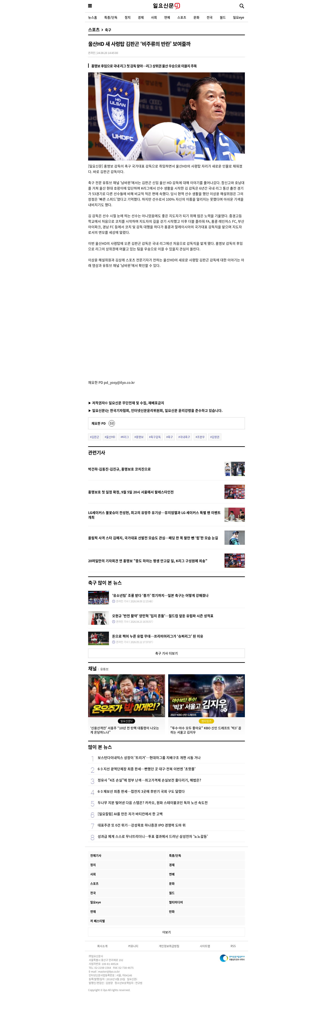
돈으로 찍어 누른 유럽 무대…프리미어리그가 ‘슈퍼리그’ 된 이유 (157, 636)
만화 (172, 911)
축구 (108, 29)
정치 (128, 17)
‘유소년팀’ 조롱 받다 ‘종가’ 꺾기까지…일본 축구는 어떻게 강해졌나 (160, 595)
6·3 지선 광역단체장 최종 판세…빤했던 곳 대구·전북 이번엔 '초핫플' (147, 768)
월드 (223, 17)
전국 (210, 17)
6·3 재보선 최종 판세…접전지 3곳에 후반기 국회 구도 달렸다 (141, 791)
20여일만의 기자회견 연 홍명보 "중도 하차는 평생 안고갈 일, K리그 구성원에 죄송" (147, 560)
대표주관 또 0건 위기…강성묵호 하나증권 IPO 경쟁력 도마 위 (142, 825)
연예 (167, 17)
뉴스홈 (92, 17)
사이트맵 (205, 946)
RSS (233, 946)
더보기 (166, 932)
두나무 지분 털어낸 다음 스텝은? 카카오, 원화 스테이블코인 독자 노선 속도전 (153, 802)
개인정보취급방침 (169, 946)
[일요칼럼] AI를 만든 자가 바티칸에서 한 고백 (130, 813)
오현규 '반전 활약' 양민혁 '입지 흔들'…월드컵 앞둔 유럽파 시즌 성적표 (162, 615)
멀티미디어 (176, 902)
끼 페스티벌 (97, 921)
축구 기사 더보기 (166, 653)
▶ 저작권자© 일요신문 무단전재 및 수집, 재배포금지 (126, 402)
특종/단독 (110, 17)
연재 (93, 911)
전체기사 (95, 855)
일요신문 (166, 6)
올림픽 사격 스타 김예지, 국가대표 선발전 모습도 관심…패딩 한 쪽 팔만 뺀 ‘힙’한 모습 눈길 (153, 537)
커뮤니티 (133, 946)
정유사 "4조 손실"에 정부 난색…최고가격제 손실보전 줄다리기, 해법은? (149, 780)
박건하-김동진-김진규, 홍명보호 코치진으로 (119, 469)
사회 (154, 17)
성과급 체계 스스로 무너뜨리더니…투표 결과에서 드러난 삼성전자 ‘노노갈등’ (153, 836)
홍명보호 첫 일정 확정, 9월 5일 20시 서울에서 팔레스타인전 (131, 492)
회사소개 (102, 946)
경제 (141, 17)
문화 (196, 17)
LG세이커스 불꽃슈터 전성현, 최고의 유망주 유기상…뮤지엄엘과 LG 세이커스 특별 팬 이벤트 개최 (154, 515)
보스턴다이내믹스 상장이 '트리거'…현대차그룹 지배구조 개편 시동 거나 (149, 757)
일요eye (238, 17)
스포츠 (181, 17)
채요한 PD (99, 423)
